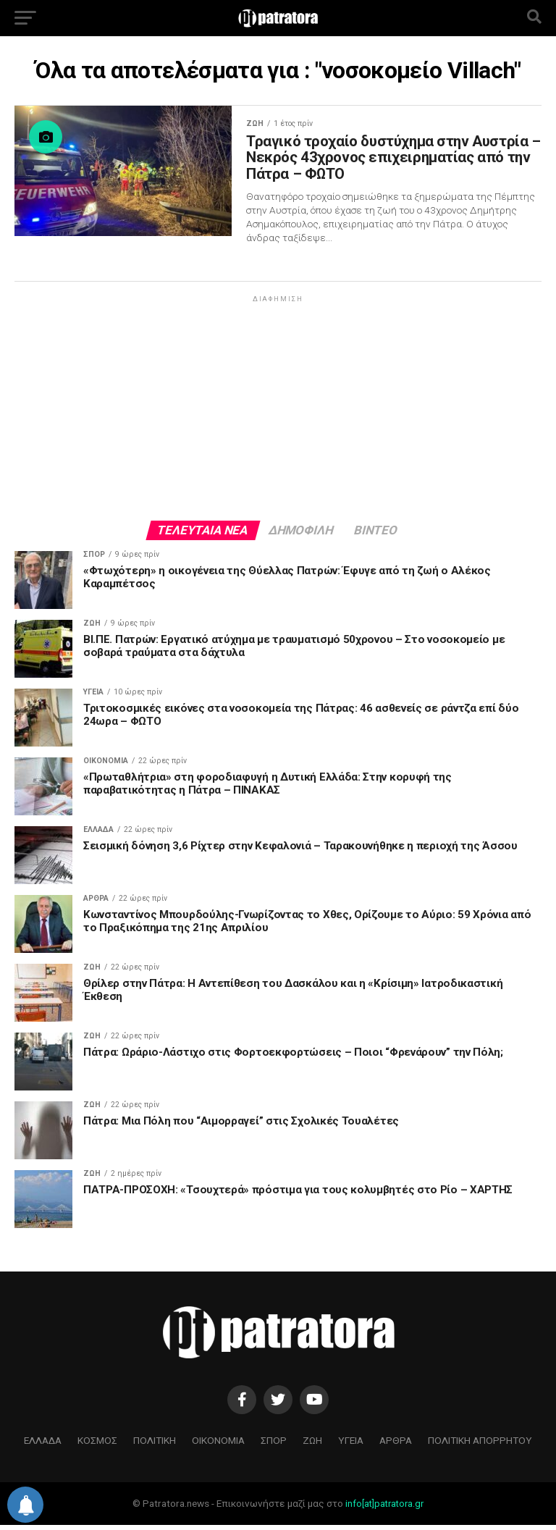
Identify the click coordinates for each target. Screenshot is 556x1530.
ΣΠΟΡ (274, 1445)
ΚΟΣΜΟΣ (97, 1445)
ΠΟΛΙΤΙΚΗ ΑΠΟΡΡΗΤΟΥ (480, 1445)
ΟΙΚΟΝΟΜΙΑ (218, 1445)
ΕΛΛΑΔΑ (43, 1445)
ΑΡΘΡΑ (395, 1445)
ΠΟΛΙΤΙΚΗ (154, 1445)
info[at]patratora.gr (384, 1508)
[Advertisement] (278, 412)
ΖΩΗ (312, 1445)
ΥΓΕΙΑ (350, 1445)
